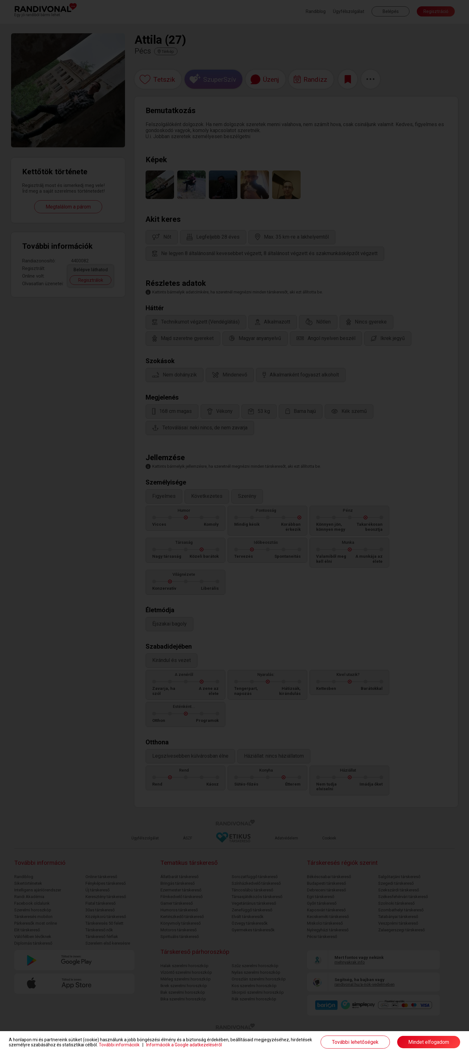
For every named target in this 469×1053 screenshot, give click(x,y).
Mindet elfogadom (428, 1042)
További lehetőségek (355, 1042)
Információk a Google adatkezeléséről (184, 1044)
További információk (119, 1044)
